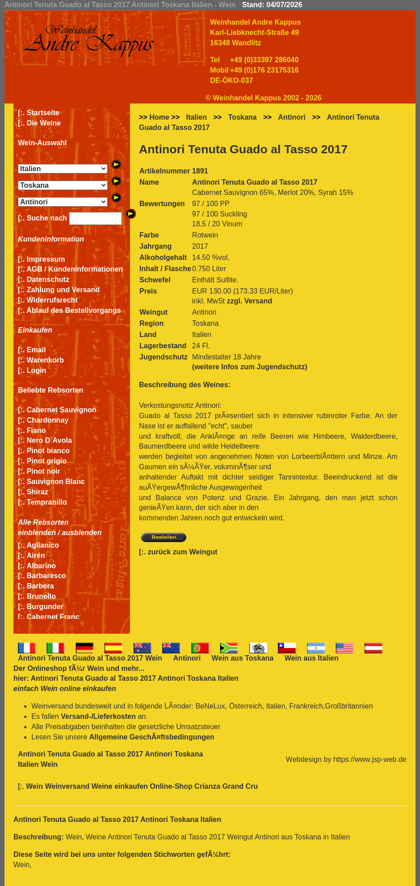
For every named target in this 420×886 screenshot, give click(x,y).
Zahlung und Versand (63, 290)
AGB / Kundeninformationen (74, 269)
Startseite (43, 113)
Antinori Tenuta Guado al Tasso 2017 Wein (90, 658)
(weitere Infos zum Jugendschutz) (249, 367)
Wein (95, 668)
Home (159, 117)
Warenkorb (45, 360)
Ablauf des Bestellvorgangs (73, 310)
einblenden (37, 532)
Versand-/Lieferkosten (98, 716)
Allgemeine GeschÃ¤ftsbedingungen (151, 737)
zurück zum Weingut (182, 552)
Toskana (242, 117)
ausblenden (82, 532)
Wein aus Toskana (242, 658)
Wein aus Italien (312, 658)
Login (37, 370)
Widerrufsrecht (52, 300)
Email (36, 350)
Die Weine (44, 123)
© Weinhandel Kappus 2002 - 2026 (264, 98)
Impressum (46, 259)
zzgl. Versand (249, 301)
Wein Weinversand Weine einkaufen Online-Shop (110, 786)
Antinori (291, 117)
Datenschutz (48, 279)
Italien (196, 117)
